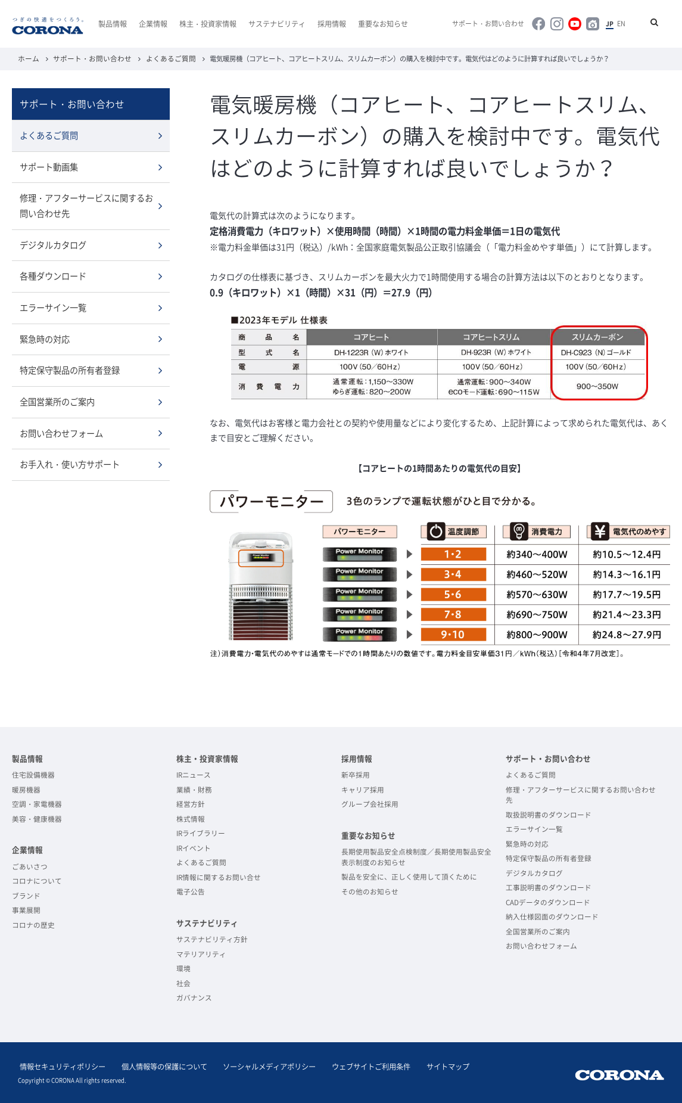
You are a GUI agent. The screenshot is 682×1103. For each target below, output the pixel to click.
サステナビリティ (277, 23)
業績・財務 (194, 789)
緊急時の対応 (45, 337)
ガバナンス (194, 997)
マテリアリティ (201, 953)
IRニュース (193, 774)
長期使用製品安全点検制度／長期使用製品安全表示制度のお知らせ (416, 856)
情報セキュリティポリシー (61, 1065)
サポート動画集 (49, 166)
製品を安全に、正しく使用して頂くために (409, 876)
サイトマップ (430, 1065)
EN (623, 24)
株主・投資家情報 (207, 23)
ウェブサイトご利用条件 (357, 1065)
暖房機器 (26, 789)
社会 (183, 982)
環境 (183, 967)
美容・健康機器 (37, 818)
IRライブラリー (200, 832)
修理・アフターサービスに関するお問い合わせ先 (86, 204)
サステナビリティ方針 (212, 938)
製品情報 (112, 23)
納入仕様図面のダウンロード (552, 916)
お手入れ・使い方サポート (70, 461)
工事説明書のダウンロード (548, 886)
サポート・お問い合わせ (498, 24)
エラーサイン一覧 (53, 306)
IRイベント (193, 847)
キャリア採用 (362, 789)
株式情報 (190, 818)
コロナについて (37, 880)
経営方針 (190, 803)
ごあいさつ (30, 865)
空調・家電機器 (37, 803)
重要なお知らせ (383, 23)
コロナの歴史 (33, 924)
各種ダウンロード (53, 274)
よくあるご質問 (160, 58)
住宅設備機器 (33, 774)
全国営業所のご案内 (57, 399)
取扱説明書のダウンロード (548, 814)
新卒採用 (355, 774)
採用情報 (331, 23)
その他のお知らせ (369, 890)
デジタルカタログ (53, 243)
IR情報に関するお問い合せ (218, 876)
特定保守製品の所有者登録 (70, 368)
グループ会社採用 (369, 803)
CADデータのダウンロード (548, 901)
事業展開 (26, 909)
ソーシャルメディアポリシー (259, 1065)
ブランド (26, 895)
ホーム (28, 58)
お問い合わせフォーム (61, 430)
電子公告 (190, 890)
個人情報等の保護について (158, 1065)
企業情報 (153, 23)
